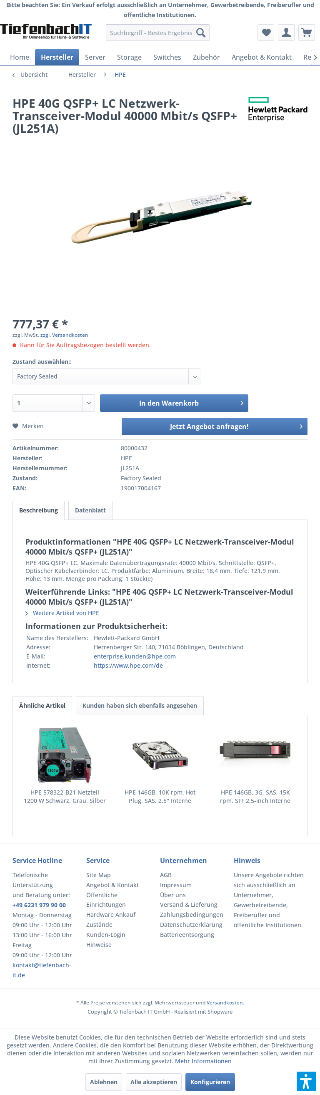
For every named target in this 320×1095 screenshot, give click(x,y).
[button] (306, 1081)
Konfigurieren (210, 1082)
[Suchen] (201, 32)
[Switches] (167, 57)
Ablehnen (104, 1082)
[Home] (19, 57)
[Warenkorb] (306, 32)
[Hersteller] (57, 57)
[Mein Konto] (286, 32)
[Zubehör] (206, 57)
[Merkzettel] (266, 32)
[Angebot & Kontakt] (262, 57)
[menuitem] (158, 32)
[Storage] (129, 57)
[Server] (95, 57)
